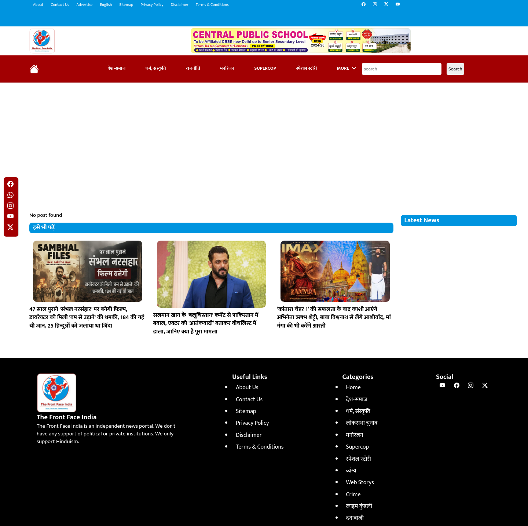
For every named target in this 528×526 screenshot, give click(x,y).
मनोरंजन (227, 68)
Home (353, 387)
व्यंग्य (351, 471)
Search (455, 69)
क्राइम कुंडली (359, 506)
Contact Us (60, 4)
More (346, 68)
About (38, 4)
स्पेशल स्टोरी (306, 68)
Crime (353, 495)
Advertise (84, 4)
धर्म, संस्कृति (156, 68)
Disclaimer (179, 4)
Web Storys (360, 482)
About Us (247, 387)
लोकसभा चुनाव (362, 423)
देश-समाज (117, 68)
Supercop (265, 68)
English (106, 4)
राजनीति (193, 68)
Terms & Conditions (212, 4)
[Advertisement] (264, 141)
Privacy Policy (151, 4)
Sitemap (126, 4)
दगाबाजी (355, 518)
